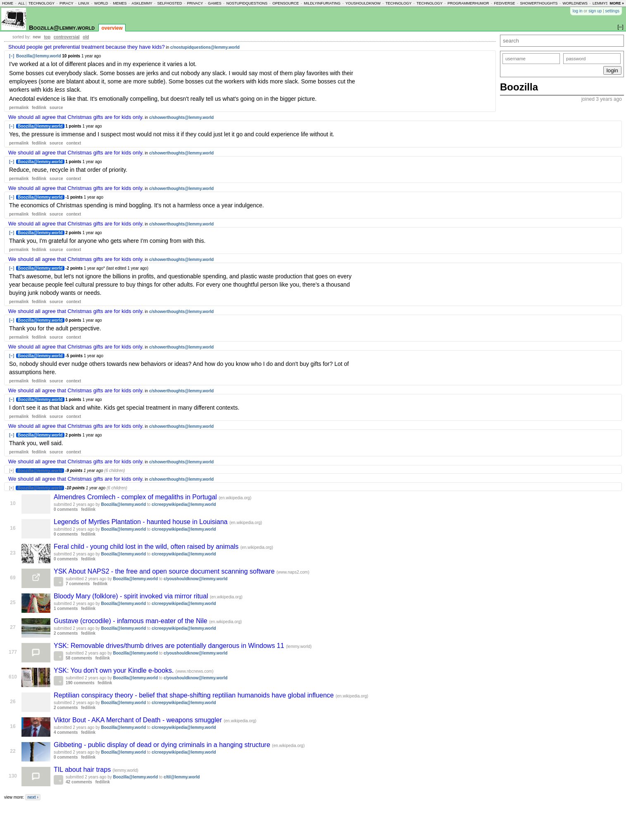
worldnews (575, 3)
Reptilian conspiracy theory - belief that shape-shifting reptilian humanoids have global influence (195, 695)
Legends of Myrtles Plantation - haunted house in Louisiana (141, 521)
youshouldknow (363, 3)
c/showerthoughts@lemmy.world (181, 117)
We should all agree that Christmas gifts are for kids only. (76, 117)
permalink (19, 107)
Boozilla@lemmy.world (62, 27)
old (86, 37)
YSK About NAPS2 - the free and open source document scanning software (165, 571)
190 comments (80, 683)
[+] (11, 470)
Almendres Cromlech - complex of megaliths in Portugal (136, 497)
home (7, 3)
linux (83, 3)
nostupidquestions (247, 3)
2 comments (66, 633)
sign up (595, 11)
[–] (11, 56)
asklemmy (141, 3)
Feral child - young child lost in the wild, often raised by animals (147, 546)
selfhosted (169, 3)
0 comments (66, 509)
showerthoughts (539, 3)
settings (612, 11)
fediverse (504, 3)
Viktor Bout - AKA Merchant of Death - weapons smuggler (139, 719)
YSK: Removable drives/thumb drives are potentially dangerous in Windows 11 (170, 645)
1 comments (66, 608)
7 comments (78, 583)
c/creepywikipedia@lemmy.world (184, 504)
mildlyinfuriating (322, 3)
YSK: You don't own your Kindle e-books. (115, 670)
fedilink (39, 107)
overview (111, 28)
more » (616, 3)
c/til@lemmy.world (182, 777)
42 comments (79, 782)
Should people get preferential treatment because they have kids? (86, 47)
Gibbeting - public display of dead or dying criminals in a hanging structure (163, 744)
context (73, 143)
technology (42, 3)
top (47, 37)
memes (119, 3)
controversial (67, 37)
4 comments (66, 732)
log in (578, 11)
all (21, 3)
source (56, 107)
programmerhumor (468, 3)
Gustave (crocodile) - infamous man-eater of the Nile (131, 620)
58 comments (79, 658)
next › (32, 797)
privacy (195, 3)
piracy (67, 3)
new (36, 37)
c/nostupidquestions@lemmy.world (205, 47)
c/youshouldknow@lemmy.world (196, 578)
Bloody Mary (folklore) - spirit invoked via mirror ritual (132, 596)
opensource (285, 3)
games (214, 3)
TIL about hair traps (83, 769)
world (101, 3)
